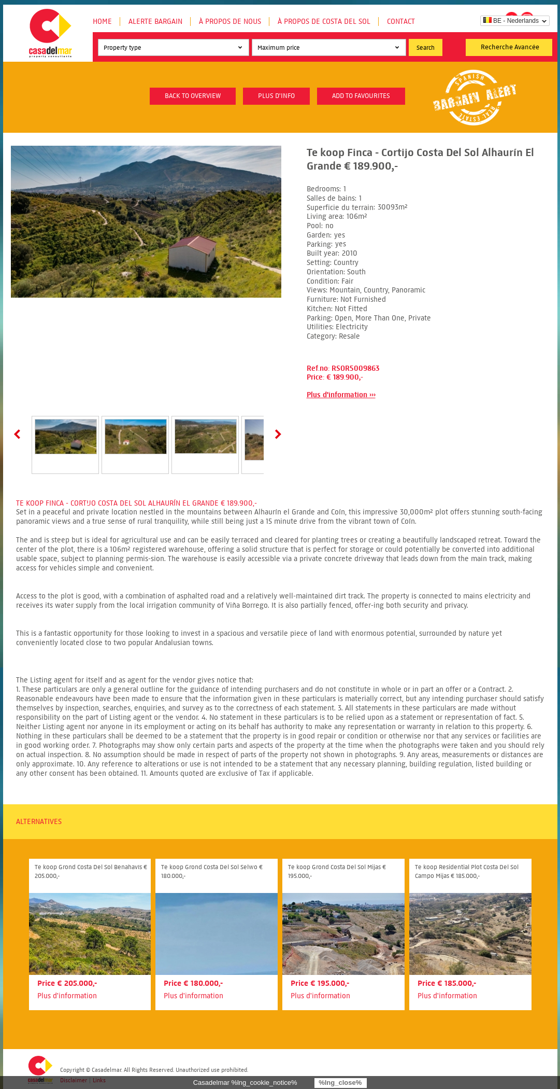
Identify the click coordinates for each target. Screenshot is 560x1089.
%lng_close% (340, 1082)
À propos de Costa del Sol (324, 21)
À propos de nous (230, 21)
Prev (19, 434)
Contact (401, 21)
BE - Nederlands (511, 20)
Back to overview (193, 96)
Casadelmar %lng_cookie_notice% (245, 1082)
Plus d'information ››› (341, 394)
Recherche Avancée (510, 47)
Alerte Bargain (155, 21)
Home (102, 21)
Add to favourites (361, 96)
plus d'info (276, 96)
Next (276, 434)
